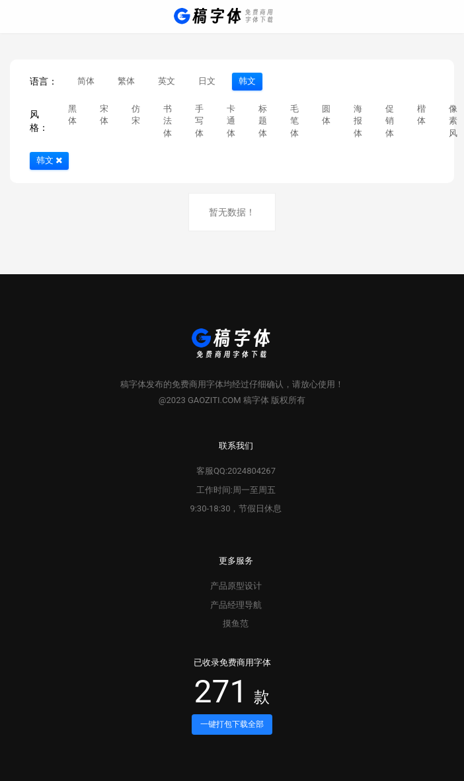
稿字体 (133, 384)
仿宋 (136, 115)
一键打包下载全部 (232, 724)
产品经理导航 (236, 605)
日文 (206, 81)
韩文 (247, 81)
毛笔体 (294, 121)
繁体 (126, 81)
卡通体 (231, 121)
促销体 (389, 121)
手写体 (199, 121)
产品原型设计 (236, 586)
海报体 (358, 121)
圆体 (326, 115)
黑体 (72, 115)
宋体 (104, 115)
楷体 (421, 115)
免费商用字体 (197, 384)
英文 (166, 81)
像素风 (453, 121)
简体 (86, 81)
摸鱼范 (236, 623)
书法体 (167, 121)
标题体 (262, 121)
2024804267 (251, 471)
